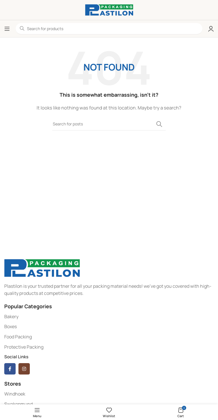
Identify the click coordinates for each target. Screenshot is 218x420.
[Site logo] (109, 10)
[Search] (109, 124)
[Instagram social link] (24, 369)
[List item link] (109, 316)
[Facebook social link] (10, 369)
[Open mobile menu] (7, 28)
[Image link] (42, 267)
